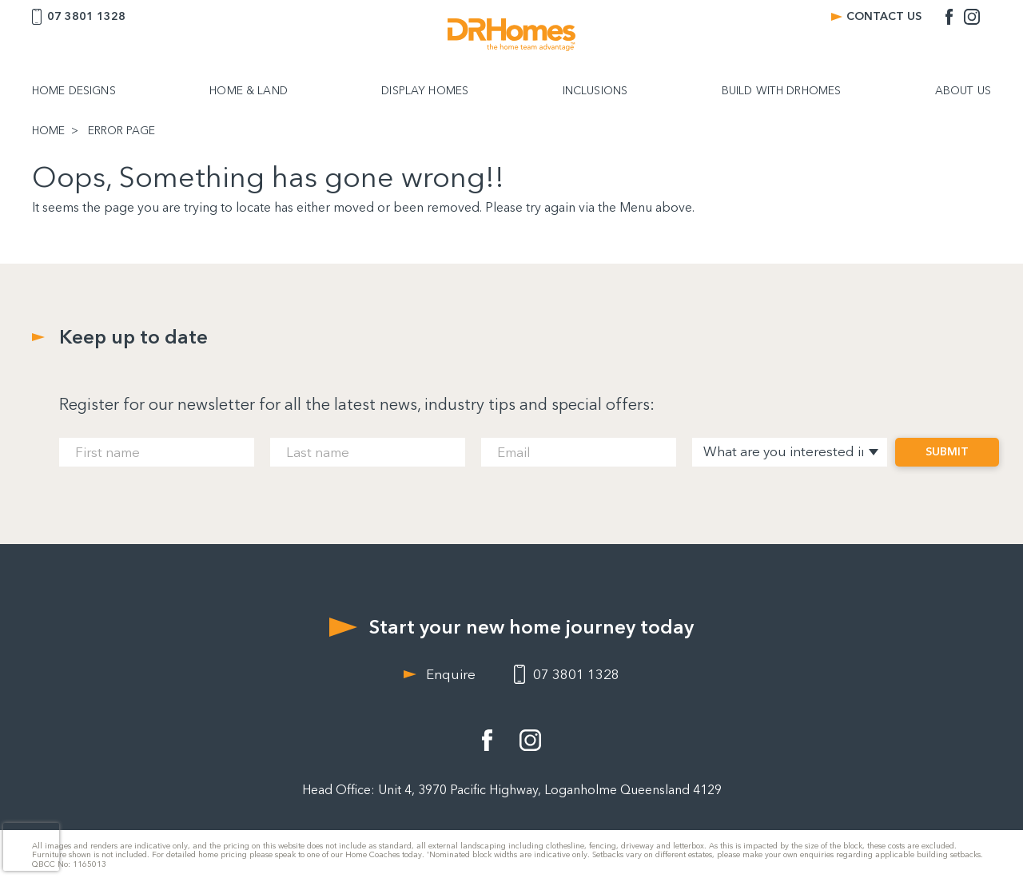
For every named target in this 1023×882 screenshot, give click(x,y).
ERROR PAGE (121, 131)
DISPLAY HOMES (424, 91)
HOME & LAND (248, 91)
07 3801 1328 (86, 16)
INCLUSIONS (595, 91)
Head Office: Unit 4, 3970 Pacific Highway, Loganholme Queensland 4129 (512, 789)
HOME (48, 131)
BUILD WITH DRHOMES (782, 91)
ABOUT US (963, 91)
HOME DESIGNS (74, 91)
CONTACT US (883, 16)
